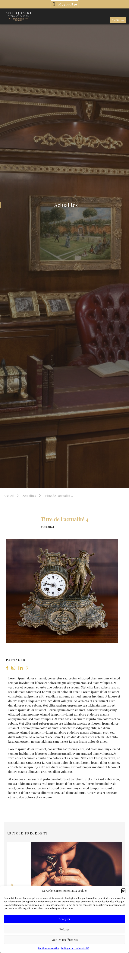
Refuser (64, 929)
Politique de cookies (48, 948)
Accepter (64, 919)
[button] (123, 890)
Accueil (9, 496)
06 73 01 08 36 (67, 4)
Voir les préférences (65, 940)
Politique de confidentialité (75, 948)
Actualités (29, 496)
